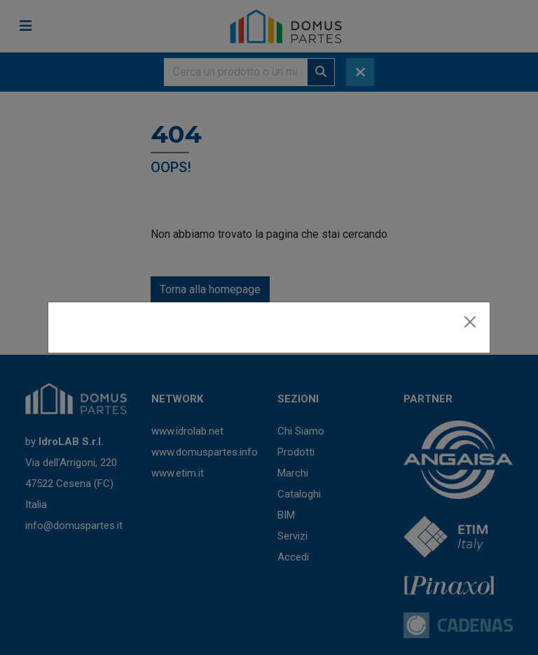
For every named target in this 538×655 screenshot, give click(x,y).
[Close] (470, 322)
